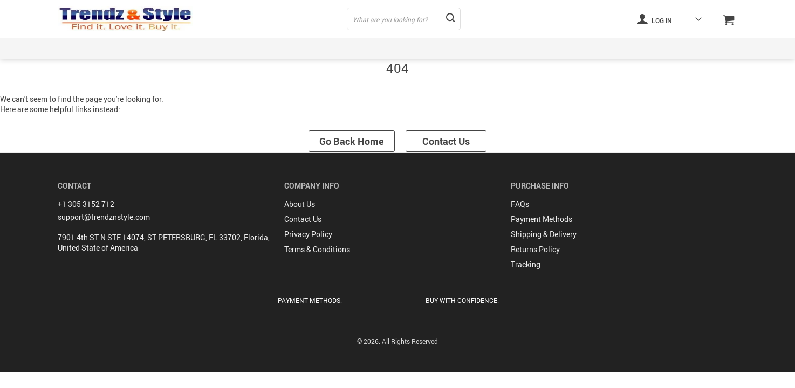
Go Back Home (351, 141)
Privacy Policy (308, 234)
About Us (299, 204)
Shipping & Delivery (544, 234)
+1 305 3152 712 (86, 204)
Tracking (525, 264)
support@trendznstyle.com (104, 217)
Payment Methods (541, 219)
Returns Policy (535, 249)
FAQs (520, 204)
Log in (654, 18)
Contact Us (446, 141)
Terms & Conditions (317, 249)
